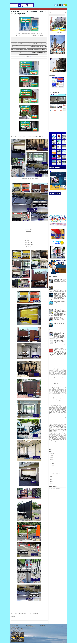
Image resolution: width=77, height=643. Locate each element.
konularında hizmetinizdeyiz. (62, 392)
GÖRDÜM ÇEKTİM (57, 46)
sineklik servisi (62, 437)
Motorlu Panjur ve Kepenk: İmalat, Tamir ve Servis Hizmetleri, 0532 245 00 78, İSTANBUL (59, 333)
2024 (51, 453)
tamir (58, 440)
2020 (51, 461)
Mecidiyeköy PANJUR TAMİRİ (56, 397)
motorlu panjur (54, 399)
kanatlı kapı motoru (28, 238)
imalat (50, 383)
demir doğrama (53, 374)
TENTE (52, 441)
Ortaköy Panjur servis (57, 407)
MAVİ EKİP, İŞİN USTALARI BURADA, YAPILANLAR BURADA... (57, 473)
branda (58, 369)
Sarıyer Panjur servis (52, 435)
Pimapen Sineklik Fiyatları (55, 433)
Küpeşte (50, 393)
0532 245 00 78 (52, 360)
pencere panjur (52, 430)
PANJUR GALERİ (20, 9)
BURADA (61, 369)
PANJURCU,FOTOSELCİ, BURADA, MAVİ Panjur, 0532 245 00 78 (60, 349)
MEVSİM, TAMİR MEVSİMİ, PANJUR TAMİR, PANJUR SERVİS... (57, 470)
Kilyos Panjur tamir (54, 392)
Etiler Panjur (57, 378)
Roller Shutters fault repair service (57, 434)
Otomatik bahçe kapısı (28, 240)
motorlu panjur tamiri (54, 404)
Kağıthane (59, 387)
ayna (50, 366)
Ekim (52, 465)
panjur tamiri (61, 427)
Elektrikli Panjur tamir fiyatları (61, 376)
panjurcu (64, 429)
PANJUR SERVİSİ (54, 425)
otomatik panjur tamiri (53, 411)
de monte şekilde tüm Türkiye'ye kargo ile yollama (58, 373)
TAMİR (60, 440)
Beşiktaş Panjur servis (60, 368)
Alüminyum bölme (60, 361)
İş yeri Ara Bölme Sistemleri (53, 387)
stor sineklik (54, 438)
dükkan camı (62, 375)
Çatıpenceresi (58, 372)
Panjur (51, 413)
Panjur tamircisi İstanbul (54, 427)
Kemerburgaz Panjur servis (53, 388)
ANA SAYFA (13, 9)
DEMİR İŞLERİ (58, 374)
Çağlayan (54, 371)
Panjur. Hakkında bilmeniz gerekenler (57, 429)
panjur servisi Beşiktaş (60, 425)
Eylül (52, 476)
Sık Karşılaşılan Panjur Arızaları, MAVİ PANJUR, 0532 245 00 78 (60, 280)
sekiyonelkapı (64, 435)
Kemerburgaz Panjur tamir (62, 388)
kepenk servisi (59, 390)
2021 (51, 459)
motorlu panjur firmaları (52, 400)
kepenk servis (54, 390)
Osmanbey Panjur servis (52, 408)
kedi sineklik (64, 387)
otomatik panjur (63, 410)
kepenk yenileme (56, 391)
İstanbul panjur (51, 386)
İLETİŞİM (60, 9)
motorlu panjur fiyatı (60, 400)
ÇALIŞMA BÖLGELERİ (41, 9)
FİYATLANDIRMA (54, 9)
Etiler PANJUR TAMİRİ (62, 379)
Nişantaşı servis (53, 406)
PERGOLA (58, 431)
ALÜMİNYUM (54, 361)
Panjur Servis (33, 613)
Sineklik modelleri (52, 437)
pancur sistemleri (63, 412)
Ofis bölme (57, 406)
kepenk (50, 389)
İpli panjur (56, 383)
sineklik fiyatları (59, 436)
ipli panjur (52, 383)
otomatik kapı (61, 409)
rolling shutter (64, 434)
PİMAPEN (62, 432)
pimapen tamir (61, 433)
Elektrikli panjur (54, 376)
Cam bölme (56, 370)
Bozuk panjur (55, 369)
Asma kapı (28, 231)
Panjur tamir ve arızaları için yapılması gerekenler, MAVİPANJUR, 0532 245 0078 (59, 324)
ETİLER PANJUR (62, 378)
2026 (51, 449)
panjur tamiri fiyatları (55, 428)
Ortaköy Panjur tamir (63, 407)
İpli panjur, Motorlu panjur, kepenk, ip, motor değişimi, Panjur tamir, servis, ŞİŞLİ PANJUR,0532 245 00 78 (59, 341)
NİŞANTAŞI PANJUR (58, 405)
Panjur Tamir (37, 613)
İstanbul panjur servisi (57, 386)
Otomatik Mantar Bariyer (28, 244)
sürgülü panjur (59, 438)
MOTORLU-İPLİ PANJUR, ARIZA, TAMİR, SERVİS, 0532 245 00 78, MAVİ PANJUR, (60, 302)
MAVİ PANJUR (20, 613)
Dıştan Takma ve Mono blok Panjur (54, 375)
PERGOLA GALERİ (28, 9)
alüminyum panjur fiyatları (60, 363)
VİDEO (48, 9)
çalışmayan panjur (53, 372)
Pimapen (59, 432)
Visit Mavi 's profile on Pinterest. (54, 488)
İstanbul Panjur (54, 385)
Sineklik (55, 436)
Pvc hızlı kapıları (28, 246)
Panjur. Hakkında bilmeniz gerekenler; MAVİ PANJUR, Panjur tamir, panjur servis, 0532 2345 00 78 (60, 311)
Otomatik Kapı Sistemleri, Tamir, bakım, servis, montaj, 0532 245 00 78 (27, 136)
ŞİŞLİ (52, 439)
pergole (52, 432)
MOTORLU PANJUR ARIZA (62, 399)
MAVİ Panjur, (29, 56)
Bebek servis (55, 368)
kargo (61, 387)
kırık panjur (60, 391)
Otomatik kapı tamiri (56, 410)
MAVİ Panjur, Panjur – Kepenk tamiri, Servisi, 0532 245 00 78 (59, 294)
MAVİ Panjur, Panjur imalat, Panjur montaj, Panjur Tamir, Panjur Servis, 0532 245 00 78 (29, 35)
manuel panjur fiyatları (61, 394)
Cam (63, 369)
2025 (51, 451)
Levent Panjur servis (55, 393)
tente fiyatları (55, 441)
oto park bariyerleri (56, 409)
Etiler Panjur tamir (55, 379)
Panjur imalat (24, 613)
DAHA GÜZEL (63, 372)
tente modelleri (59, 441)
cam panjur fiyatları (63, 370)
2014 (51, 483)
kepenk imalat (54, 389)
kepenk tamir (64, 390)
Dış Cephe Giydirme (64, 374)
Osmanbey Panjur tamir (59, 408)
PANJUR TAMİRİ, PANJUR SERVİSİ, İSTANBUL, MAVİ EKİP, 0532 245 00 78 (60, 287)
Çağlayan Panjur (58, 371)
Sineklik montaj (57, 437)
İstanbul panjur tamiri (63, 386)
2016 (51, 479)
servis (50, 436)
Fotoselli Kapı (59, 380)
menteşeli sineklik (63, 397)
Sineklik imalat (64, 436)
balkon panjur (58, 367)
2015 (51, 481)
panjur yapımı (61, 428)
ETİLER (65, 377)
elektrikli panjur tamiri (53, 377)
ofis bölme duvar (62, 406)
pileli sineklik (55, 432)
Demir (50, 374)
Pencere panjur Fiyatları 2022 (61, 430)
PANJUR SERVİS (60, 424)
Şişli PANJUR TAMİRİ (54, 440)
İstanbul (16, 613)
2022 (51, 457)
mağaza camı (56, 394)
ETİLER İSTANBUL (52, 378)
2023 (51, 455)
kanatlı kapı (28, 236)
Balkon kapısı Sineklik (52, 367)
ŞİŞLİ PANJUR (55, 439)
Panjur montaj (29, 613)
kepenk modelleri (59, 389)
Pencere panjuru (52, 431)
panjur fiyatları (63, 416)
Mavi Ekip (55, 396)
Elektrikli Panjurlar (61, 377)
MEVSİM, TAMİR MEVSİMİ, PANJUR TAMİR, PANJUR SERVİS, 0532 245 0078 (28, 12)
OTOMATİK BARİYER (28, 242)
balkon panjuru (62, 367)
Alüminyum (50, 361)
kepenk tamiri (51, 391)
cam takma (50, 371)
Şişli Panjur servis (60, 439)
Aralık (52, 463)
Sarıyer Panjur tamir (59, 435)
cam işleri (59, 370)
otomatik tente (55, 412)
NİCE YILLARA (53, 405)
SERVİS (34, 9)
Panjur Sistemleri (55, 426)
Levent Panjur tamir (61, 393)
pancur (59, 412)
